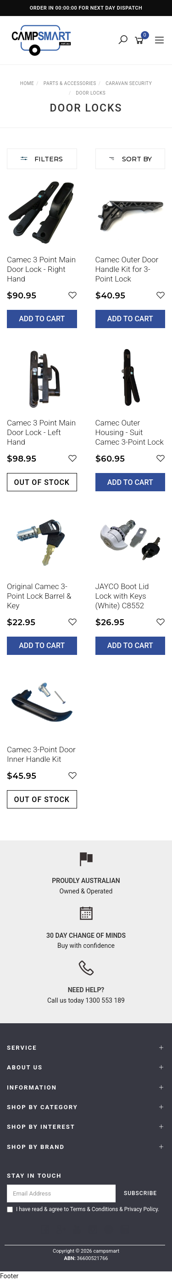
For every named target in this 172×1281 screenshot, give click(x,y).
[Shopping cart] (140, 40)
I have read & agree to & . (83, 1209)
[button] (72, 295)
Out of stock (42, 482)
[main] (86, 500)
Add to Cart (42, 318)
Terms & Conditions (94, 1209)
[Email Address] (61, 1193)
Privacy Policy (141, 1209)
